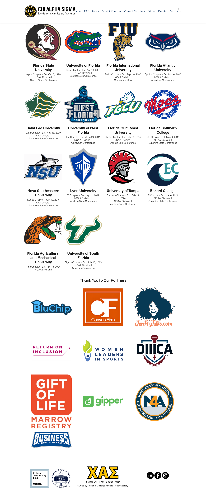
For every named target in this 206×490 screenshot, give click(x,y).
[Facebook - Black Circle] (157, 475)
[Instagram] (165, 475)
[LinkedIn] (150, 475)
